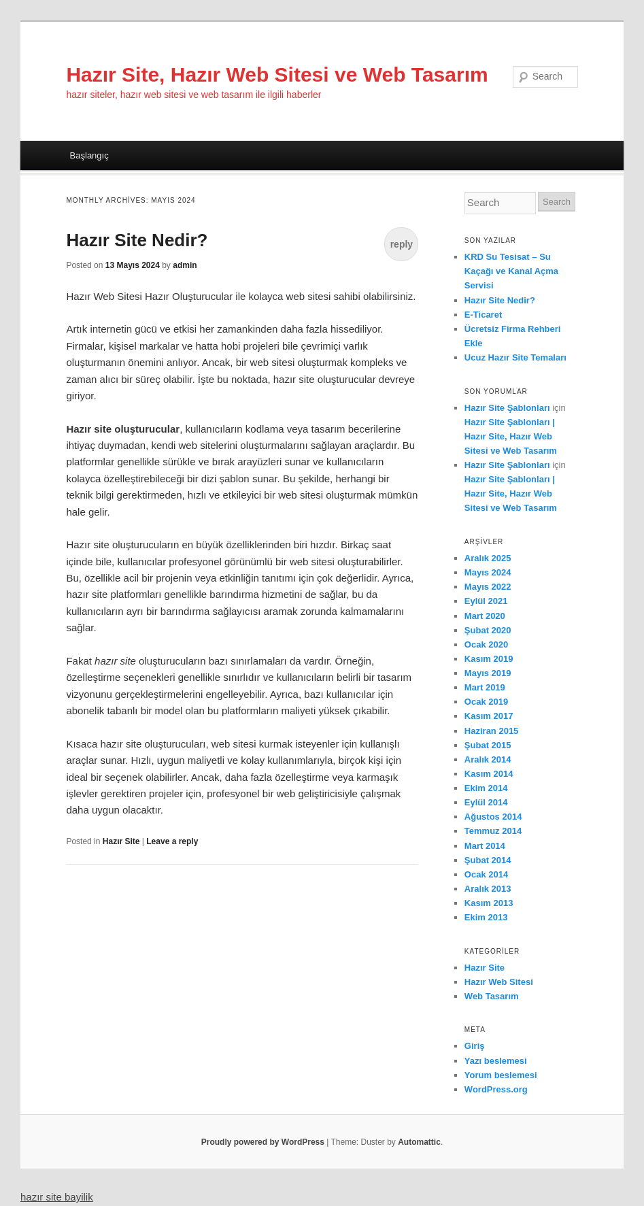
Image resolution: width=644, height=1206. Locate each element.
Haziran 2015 (491, 731)
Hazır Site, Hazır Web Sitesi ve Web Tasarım (277, 74)
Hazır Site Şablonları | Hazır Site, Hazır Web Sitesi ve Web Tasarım (510, 436)
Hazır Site (121, 841)
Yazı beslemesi (495, 1061)
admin (185, 265)
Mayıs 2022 (487, 587)
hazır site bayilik (56, 1197)
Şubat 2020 (487, 630)
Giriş (474, 1046)
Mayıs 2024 (487, 572)
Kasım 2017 (488, 716)
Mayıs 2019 (487, 673)
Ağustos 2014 (493, 816)
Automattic (419, 1142)
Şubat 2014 (487, 860)
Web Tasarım (491, 996)
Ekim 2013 (486, 917)
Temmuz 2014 (493, 831)
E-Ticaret (483, 314)
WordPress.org (496, 1089)
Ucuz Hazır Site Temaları (515, 357)
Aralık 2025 (487, 558)
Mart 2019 (484, 687)
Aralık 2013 (487, 889)
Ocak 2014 (486, 874)
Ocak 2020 (486, 644)
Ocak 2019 (486, 702)
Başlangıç (89, 155)
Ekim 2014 (486, 788)
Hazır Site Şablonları (507, 408)
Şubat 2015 (487, 745)
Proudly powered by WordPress (262, 1142)
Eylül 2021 (486, 601)
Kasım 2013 (488, 903)
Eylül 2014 (486, 802)
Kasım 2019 (488, 659)
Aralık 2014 (487, 759)
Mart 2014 (484, 846)
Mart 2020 (484, 616)
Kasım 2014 (488, 774)
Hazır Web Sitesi (498, 982)
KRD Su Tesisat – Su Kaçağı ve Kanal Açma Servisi (511, 271)
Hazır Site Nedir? (136, 240)
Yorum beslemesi (500, 1075)
